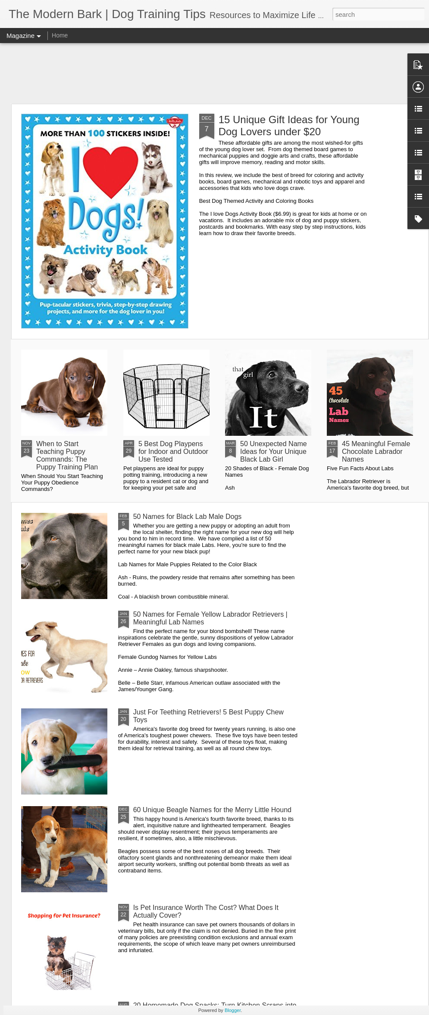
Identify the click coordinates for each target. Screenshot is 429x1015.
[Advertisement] (215, 73)
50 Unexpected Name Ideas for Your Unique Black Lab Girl (273, 451)
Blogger (233, 1010)
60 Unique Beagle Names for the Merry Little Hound (212, 809)
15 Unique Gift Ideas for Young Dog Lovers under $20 (289, 125)
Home (60, 35)
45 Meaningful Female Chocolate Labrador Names (376, 451)
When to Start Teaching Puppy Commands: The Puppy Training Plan (67, 455)
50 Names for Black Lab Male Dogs (187, 516)
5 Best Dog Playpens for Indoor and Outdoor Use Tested (173, 451)
